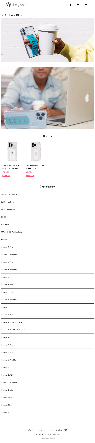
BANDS (4, 239)
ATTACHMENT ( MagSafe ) (12, 232)
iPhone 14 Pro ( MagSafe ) (12, 322)
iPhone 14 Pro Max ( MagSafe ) (14, 330)
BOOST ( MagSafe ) (9, 194)
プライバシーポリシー (36, 430)
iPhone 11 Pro (6, 397)
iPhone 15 (5, 307)
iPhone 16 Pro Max (9, 270)
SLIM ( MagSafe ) (8, 202)
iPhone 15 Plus (7, 315)
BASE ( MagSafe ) (8, 209)
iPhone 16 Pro (7, 262)
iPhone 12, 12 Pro (8, 375)
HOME (3, 15)
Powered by (47, 438)
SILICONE (5, 224)
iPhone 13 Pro (7, 352)
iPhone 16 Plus (7, 285)
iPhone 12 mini (7, 390)
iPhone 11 (5, 412)
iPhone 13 (5, 367)
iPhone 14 (5, 337)
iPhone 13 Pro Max (9, 360)
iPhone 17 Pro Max (9, 254)
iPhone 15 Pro (7, 292)
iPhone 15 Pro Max (9, 300)
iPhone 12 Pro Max (9, 382)
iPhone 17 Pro (7, 247)
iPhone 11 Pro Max (9, 405)
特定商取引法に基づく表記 (57, 430)
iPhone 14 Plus (7, 345)
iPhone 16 (5, 277)
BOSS (3, 217)
